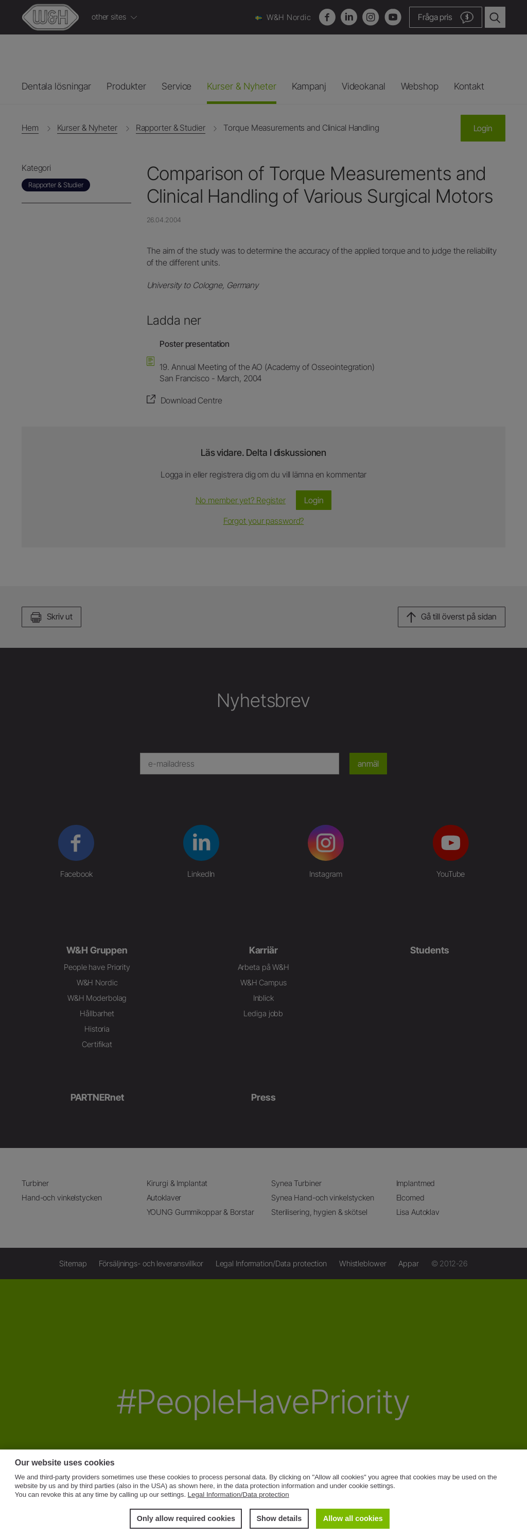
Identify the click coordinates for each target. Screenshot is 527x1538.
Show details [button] (279, 1518)
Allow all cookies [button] (353, 1518)
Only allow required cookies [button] (186, 1518)
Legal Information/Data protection (238, 1494)
